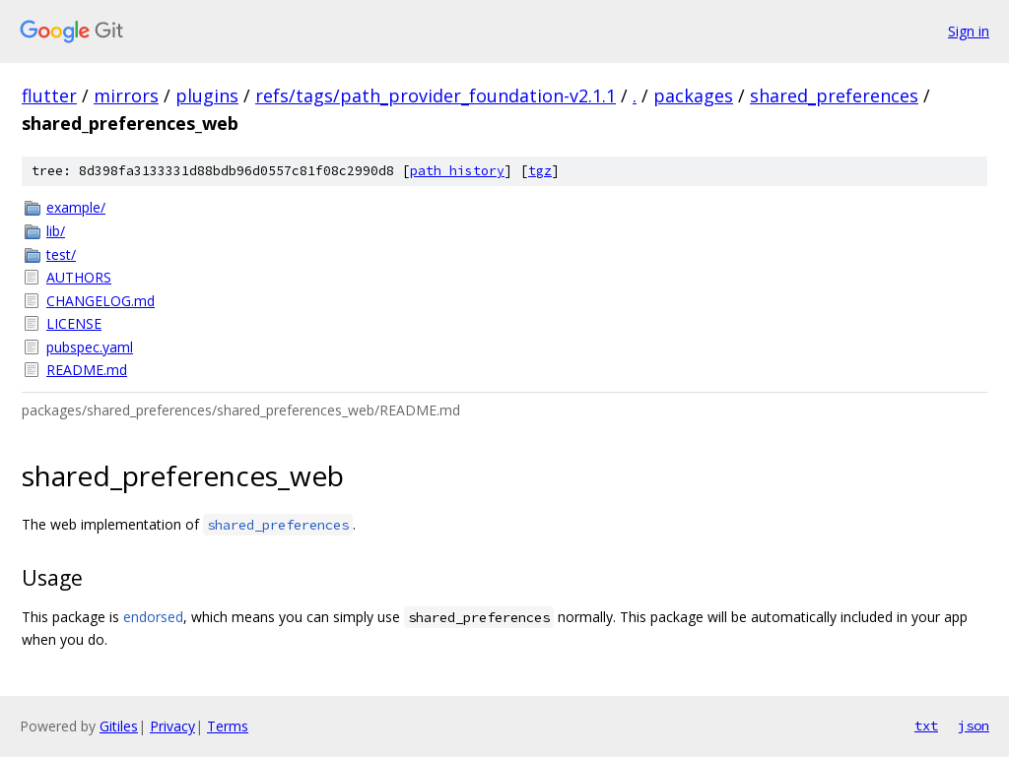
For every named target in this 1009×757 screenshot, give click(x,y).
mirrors (126, 95)
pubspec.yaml (89, 347)
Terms (227, 726)
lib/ (55, 230)
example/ (75, 207)
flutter (49, 95)
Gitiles (119, 726)
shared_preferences (834, 95)
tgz (540, 170)
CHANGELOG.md (100, 300)
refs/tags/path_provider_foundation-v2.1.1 (435, 95)
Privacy (172, 726)
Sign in (968, 31)
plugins (206, 95)
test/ (61, 254)
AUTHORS (78, 277)
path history (457, 170)
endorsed (153, 616)
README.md (86, 369)
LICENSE (73, 323)
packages (693, 95)
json (973, 725)
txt (926, 725)
